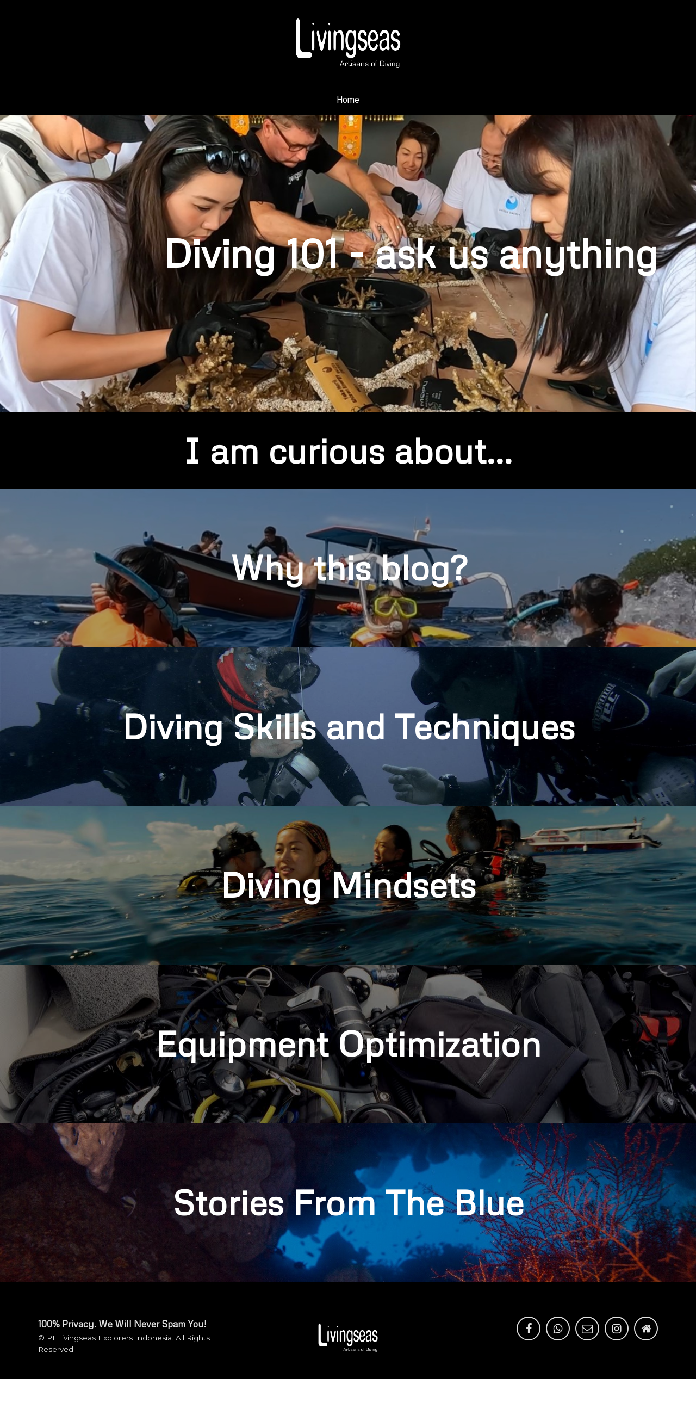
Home (348, 100)
